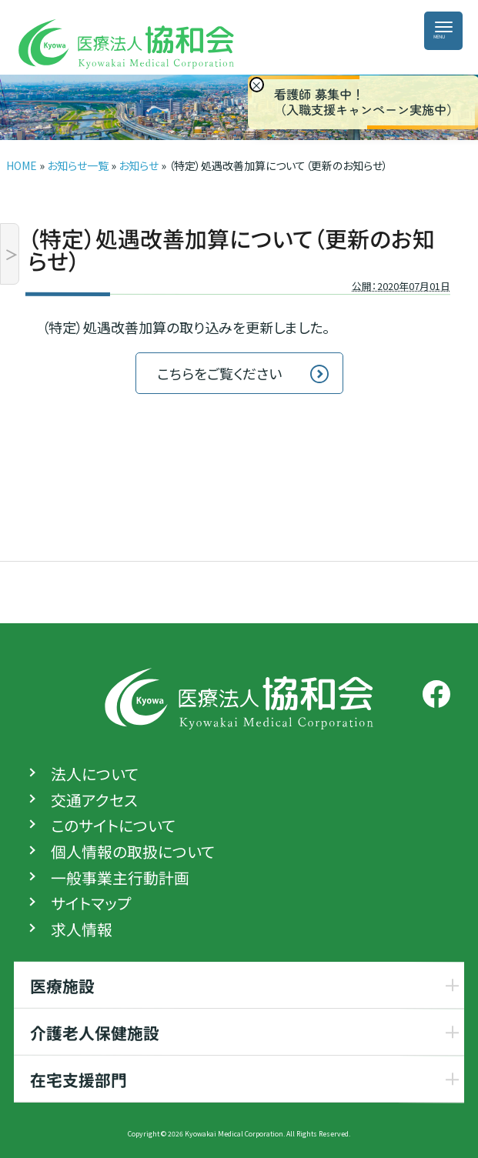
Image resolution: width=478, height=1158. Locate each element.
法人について (95, 774)
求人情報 (81, 929)
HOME (21, 165)
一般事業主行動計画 (120, 878)
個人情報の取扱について (133, 851)
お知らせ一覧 (78, 165)
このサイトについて (113, 825)
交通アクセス (94, 800)
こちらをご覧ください (219, 373)
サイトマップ (91, 903)
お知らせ (139, 165)
